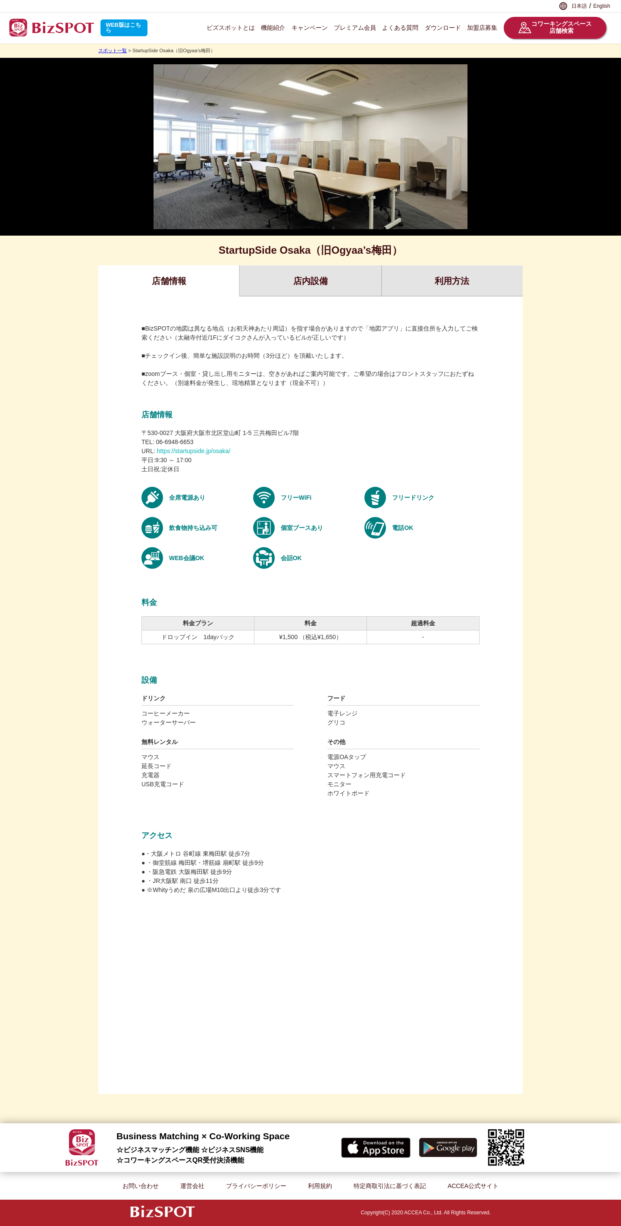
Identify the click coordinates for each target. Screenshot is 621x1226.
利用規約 (320, 1185)
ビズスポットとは (231, 27)
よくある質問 (400, 27)
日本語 (579, 6)
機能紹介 (273, 27)
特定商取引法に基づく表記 (390, 1185)
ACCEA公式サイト (473, 1185)
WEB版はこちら (123, 28)
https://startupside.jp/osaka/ (193, 451)
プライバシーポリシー (256, 1185)
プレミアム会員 (355, 27)
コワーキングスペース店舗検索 (555, 27)
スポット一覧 (112, 50)
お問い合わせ (140, 1185)
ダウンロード (443, 27)
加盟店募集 (482, 27)
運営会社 (192, 1185)
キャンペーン (310, 27)
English (601, 6)
